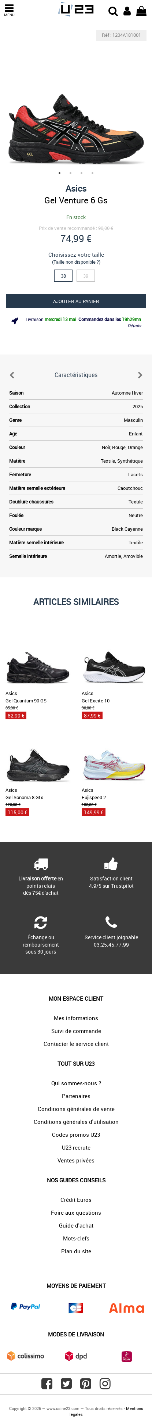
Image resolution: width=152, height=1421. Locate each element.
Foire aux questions (76, 1212)
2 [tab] (70, 173)
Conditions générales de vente (76, 1108)
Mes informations (76, 1018)
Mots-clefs (76, 1238)
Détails (134, 325)
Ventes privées (76, 1160)
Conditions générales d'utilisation (76, 1121)
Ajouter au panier (76, 301)
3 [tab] (81, 173)
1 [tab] (59, 173)
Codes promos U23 (76, 1134)
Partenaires (76, 1096)
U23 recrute (76, 1147)
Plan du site (76, 1251)
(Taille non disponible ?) (76, 262)
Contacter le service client (76, 1043)
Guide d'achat (76, 1225)
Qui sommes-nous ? (76, 1083)
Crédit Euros (76, 1199)
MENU (9, 10)
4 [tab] (92, 173)
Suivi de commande (76, 1030)
